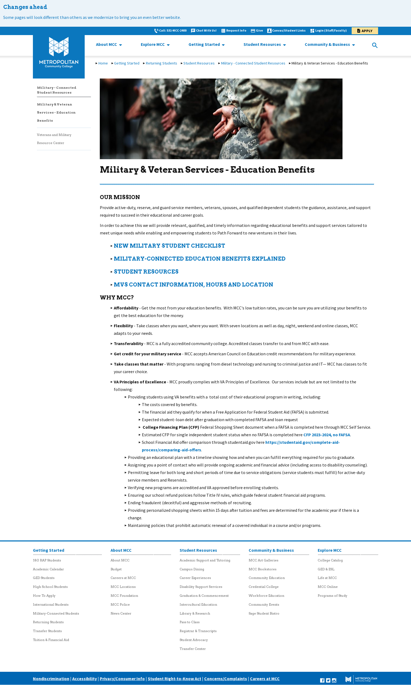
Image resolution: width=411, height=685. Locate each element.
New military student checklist (169, 246)
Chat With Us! (206, 30)
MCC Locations (123, 587)
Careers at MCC (123, 578)
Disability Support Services (201, 587)
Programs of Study (332, 596)
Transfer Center (193, 649)
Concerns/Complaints (225, 678)
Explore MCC (153, 44)
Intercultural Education (198, 604)
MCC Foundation (124, 596)
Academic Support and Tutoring (205, 560)
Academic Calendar (48, 569)
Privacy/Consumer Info (122, 678)
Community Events (264, 604)
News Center (121, 613)
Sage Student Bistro (264, 613)
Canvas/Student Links (289, 30)
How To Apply (44, 596)
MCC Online (328, 587)
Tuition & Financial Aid (51, 640)
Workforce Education (266, 596)
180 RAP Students (47, 560)
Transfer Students (47, 631)
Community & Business (328, 44)
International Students (50, 604)
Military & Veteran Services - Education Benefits (56, 112)
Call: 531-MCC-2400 (172, 30)
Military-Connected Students (56, 613)
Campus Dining (192, 569)
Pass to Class (190, 622)
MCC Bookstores (262, 569)
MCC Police (120, 604)
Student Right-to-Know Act (174, 678)
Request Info (236, 30)
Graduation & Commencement (204, 596)
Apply (367, 30)
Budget (116, 569)
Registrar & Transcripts (198, 631)
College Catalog (330, 560)
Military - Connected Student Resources (253, 63)
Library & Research (195, 613)
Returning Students (161, 63)
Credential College (264, 587)
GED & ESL (326, 569)
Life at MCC (327, 578)
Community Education (267, 578)
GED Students (43, 578)
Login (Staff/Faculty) (331, 30)
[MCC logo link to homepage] (59, 53)
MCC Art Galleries (263, 560)
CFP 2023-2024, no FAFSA (326, 434)
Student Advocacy (194, 640)
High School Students (50, 587)
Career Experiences (195, 578)
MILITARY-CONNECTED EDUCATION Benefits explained (200, 258)
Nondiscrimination (51, 678)
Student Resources (263, 44)
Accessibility (84, 678)
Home (103, 63)
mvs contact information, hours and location (193, 284)
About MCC (107, 44)
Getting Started (205, 44)
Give (259, 30)
